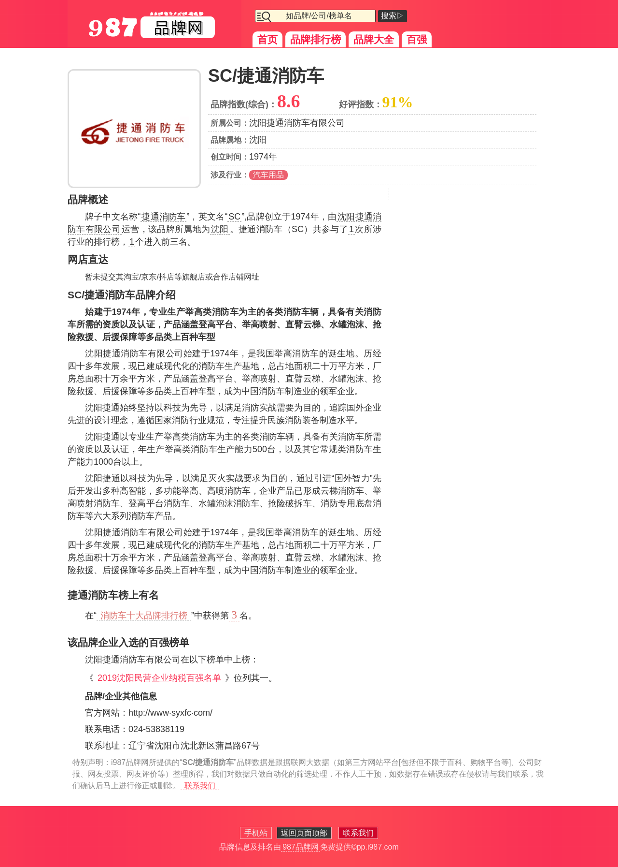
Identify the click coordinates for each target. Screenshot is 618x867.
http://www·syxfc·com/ (170, 713)
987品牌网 (300, 847)
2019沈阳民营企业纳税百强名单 (159, 678)
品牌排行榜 (315, 39)
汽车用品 (268, 175)
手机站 (255, 833)
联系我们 (199, 785)
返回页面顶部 (304, 833)
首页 (267, 39)
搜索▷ (392, 16)
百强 (417, 39)
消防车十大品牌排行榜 (143, 615)
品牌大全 (373, 39)
